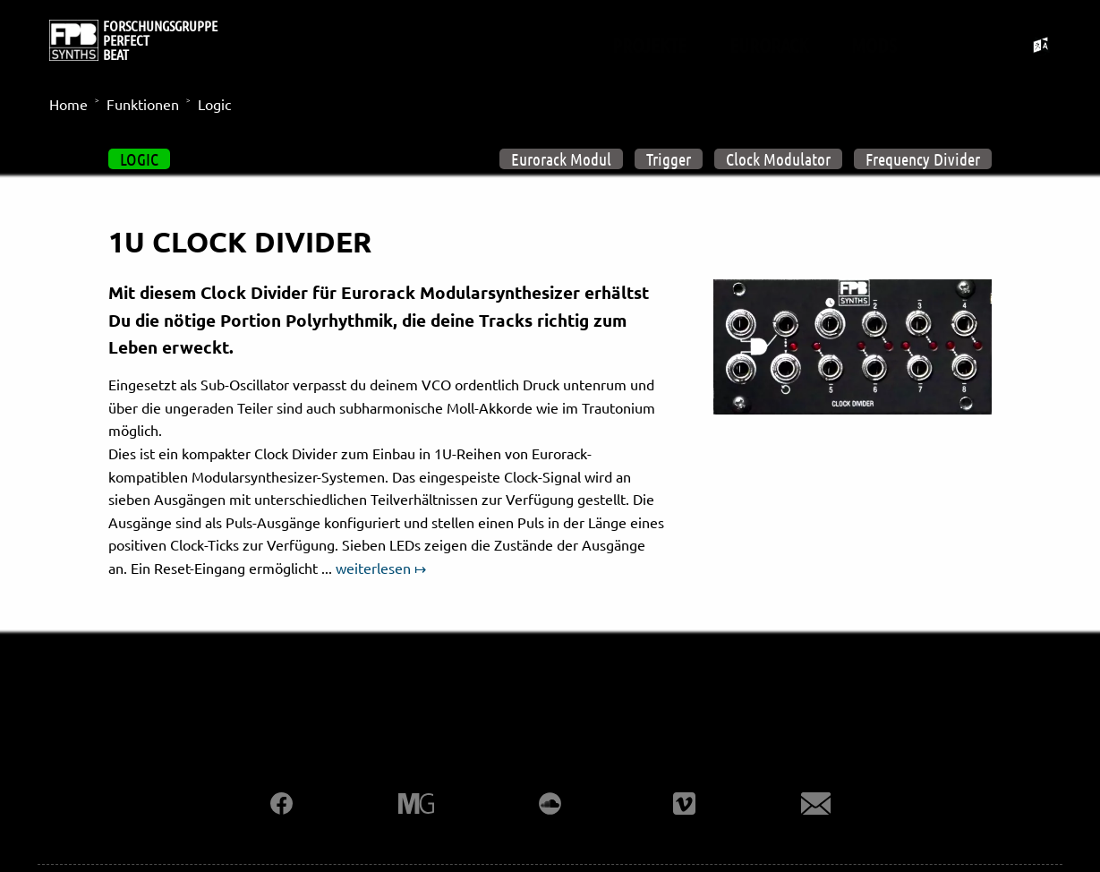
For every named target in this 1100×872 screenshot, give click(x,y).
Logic (139, 159)
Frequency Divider (923, 159)
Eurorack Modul (561, 159)
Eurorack (768, 44)
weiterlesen (373, 568)
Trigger (668, 159)
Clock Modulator (778, 159)
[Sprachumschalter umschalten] (1041, 45)
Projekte (649, 44)
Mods (874, 44)
